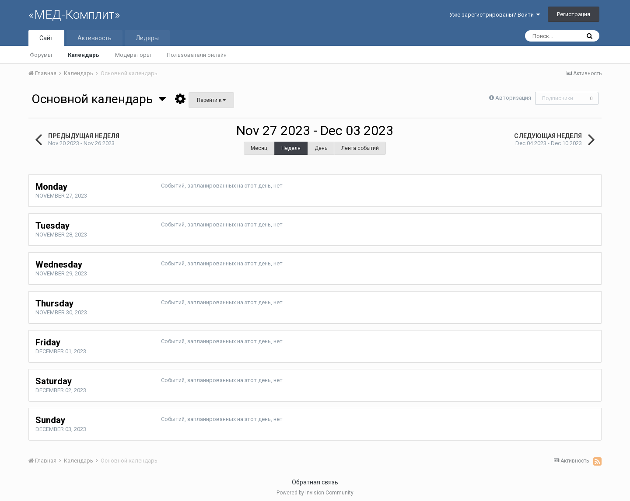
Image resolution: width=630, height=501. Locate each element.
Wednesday (58, 264)
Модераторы (133, 55)
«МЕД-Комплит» (74, 14)
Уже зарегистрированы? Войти (494, 14)
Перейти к (211, 100)
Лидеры (147, 38)
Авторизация (513, 97)
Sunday (50, 420)
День (321, 148)
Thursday (54, 303)
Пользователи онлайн (197, 55)
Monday (51, 186)
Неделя (291, 148)
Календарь (83, 55)
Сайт (46, 38)
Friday (47, 342)
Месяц (259, 148)
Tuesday (52, 225)
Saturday (53, 381)
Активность (94, 38)
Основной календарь (99, 99)
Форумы (41, 55)
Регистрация (573, 14)
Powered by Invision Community (315, 493)
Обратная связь (315, 482)
